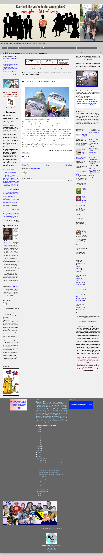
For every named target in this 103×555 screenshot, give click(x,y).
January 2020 (42, 458)
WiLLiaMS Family (80, 298)
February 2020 (42, 460)
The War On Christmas (81, 311)
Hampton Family (79, 282)
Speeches (91, 175)
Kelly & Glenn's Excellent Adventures (29, 48)
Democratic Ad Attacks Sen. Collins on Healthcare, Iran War (10, 68)
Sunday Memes (93, 179)
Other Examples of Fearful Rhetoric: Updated (84, 135)
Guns (90, 150)
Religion (91, 163)
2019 (39, 454)
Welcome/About (13, 48)
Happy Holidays (79, 284)
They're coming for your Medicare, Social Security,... (51, 462)
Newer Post (26, 165)
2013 (39, 442)
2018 (39, 452)
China (77, 217)
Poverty (42, 422)
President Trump (93, 159)
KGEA (77, 287)
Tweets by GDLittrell (94, 132)
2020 (39, 456)
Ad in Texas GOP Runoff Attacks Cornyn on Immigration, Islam (10, 59)
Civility (90, 146)
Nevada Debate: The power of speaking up (49, 470)
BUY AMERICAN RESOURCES (67, 48)
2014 (39, 444)
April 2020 (41, 479)
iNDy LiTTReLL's (80, 300)
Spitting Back (79, 309)
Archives (43, 414)
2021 (39, 493)
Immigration (92, 152)
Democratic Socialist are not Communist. (48, 472)
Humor (77, 286)
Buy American (92, 139)
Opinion (77, 271)
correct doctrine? (8, 242)
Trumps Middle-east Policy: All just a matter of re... (50, 466)
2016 (39, 448)
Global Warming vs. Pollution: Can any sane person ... (51, 464)
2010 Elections (48, 416)
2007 (39, 429)
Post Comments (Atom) (34, 168)
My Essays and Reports (46, 82)
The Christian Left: (80, 247)
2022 (39, 495)
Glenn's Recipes (51, 546)
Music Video (78, 292)
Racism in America (93, 161)
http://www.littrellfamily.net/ (88, 323)
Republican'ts (92, 165)
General (77, 280)
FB (49, 405)
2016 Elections (63, 408)
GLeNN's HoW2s (51, 548)
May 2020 (41, 481)
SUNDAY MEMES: (84, 189)
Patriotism (91, 155)
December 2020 (43, 491)
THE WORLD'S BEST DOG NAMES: (84, 233)
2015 (39, 446)
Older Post (68, 165)
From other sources (80, 263)
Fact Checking (79, 307)
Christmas (78, 278)
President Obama (93, 157)
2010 (39, 435)
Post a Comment (28, 158)
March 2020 (42, 476)
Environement (92, 148)
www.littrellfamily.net (51, 549)
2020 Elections (36, 82)
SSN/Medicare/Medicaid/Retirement (94, 171)
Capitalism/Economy (94, 143)
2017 (39, 450)
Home (4, 48)
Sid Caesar (8, 115)
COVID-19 (91, 141)
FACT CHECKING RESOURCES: (86, 48)
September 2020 (43, 489)
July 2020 (41, 485)
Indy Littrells (43, 420)
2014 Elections (62, 420)
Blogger (60, 528)
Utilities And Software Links (49, 48)
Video (77, 296)
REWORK (56, 405)
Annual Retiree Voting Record (46, 468)
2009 (39, 433)
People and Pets (79, 294)
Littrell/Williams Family (81, 289)
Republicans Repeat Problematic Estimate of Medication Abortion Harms (10, 64)
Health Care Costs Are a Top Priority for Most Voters (51, 474)
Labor (90, 154)
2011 (39, 438)
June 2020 (41, 483)
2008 (39, 431)
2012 (39, 440)
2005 (39, 427)
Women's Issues (93, 180)
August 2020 (42, 487)
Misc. (77, 266)
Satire (90, 173)
